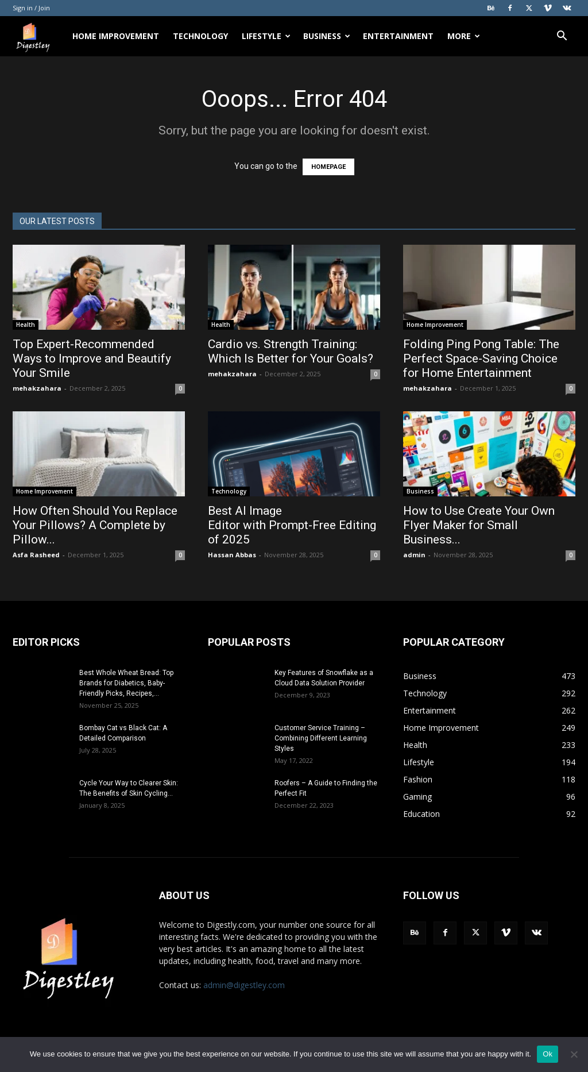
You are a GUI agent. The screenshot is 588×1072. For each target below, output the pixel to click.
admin (414, 554)
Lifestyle (266, 35)
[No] (573, 1054)
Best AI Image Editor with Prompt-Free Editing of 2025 (292, 525)
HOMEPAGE (328, 167)
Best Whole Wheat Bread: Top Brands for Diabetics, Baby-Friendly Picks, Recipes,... (126, 683)
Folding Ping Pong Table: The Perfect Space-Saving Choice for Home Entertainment (481, 358)
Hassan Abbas (232, 554)
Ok (547, 1054)
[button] (561, 37)
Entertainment (398, 35)
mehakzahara (37, 388)
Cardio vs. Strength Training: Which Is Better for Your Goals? (292, 351)
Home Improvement (115, 35)
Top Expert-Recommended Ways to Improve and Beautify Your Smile (92, 358)
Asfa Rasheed (36, 554)
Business (326, 35)
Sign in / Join (31, 7)
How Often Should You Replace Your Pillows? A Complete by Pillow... (95, 525)
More (463, 35)
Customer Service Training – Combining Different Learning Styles (320, 738)
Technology (200, 35)
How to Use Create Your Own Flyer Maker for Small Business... (479, 525)
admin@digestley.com (244, 985)
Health (25, 325)
